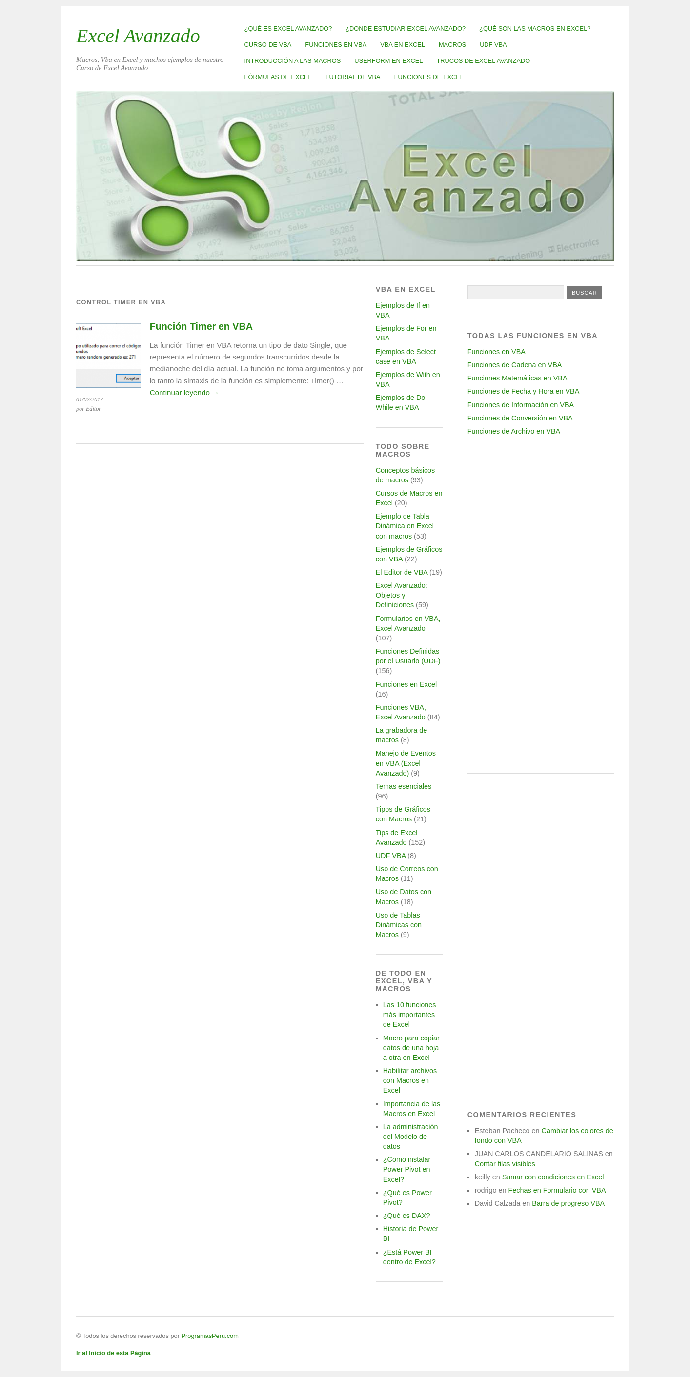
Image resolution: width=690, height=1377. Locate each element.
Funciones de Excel (429, 76)
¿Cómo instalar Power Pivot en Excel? (407, 1169)
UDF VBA (493, 44)
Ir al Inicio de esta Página (113, 1353)
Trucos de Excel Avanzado (483, 60)
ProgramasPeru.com (209, 1335)
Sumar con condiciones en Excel (553, 1177)
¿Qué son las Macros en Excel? (534, 28)
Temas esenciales (403, 786)
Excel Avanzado (138, 36)
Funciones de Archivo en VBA (513, 431)
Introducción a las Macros (292, 60)
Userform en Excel (388, 60)
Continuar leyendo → (185, 392)
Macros (452, 44)
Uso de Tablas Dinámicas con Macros (399, 924)
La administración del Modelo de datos (410, 1136)
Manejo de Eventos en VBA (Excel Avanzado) (406, 763)
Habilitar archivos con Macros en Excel (410, 1080)
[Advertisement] (540, 612)
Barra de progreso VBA (568, 1203)
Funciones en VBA (335, 44)
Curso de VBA (268, 44)
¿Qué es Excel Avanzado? (288, 28)
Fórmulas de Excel (278, 76)
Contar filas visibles (505, 1164)
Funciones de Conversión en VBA (520, 418)
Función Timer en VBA (201, 326)
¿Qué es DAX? (406, 1215)
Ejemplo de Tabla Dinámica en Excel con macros (405, 525)
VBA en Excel (402, 44)
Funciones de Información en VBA (520, 405)
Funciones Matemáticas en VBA (517, 378)
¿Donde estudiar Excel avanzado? (405, 28)
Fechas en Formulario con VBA (557, 1190)
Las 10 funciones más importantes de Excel (409, 1014)
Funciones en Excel (406, 684)
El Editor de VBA (401, 572)
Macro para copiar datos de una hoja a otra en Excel (411, 1047)
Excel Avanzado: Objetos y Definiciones (401, 595)
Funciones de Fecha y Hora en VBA (523, 391)
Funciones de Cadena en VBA (514, 365)
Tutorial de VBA (353, 76)
